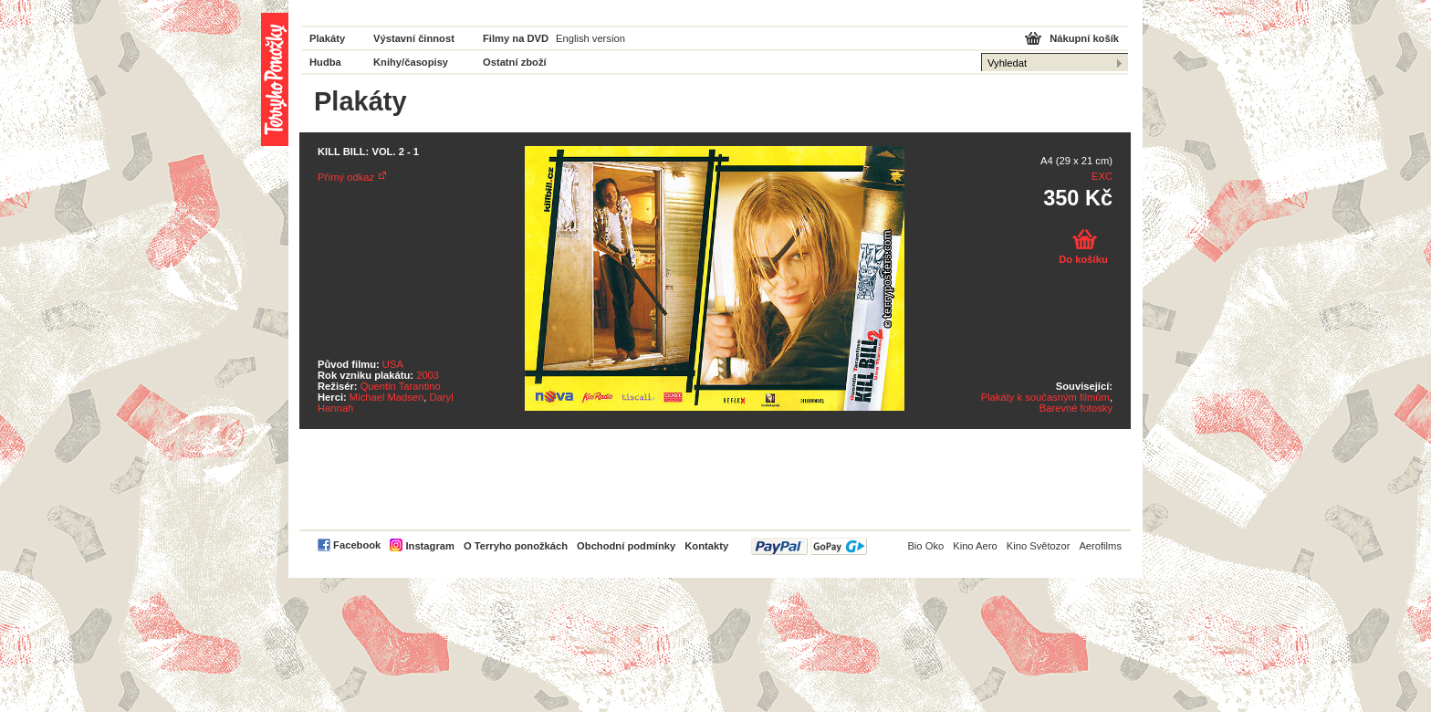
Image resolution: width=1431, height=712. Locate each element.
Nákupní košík (1084, 38)
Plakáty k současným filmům (1045, 397)
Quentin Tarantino (400, 386)
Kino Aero (975, 545)
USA (392, 364)
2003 (427, 375)
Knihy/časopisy (410, 62)
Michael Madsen (386, 397)
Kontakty (706, 545)
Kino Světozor (1039, 545)
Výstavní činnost (413, 38)
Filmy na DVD (515, 38)
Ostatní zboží (515, 62)
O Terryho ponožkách (516, 545)
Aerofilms (1100, 545)
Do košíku (1083, 259)
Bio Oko (925, 545)
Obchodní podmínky (626, 545)
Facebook (357, 544)
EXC (1102, 176)
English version (590, 38)
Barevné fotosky (1075, 408)
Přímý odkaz (346, 177)
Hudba (325, 62)
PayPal (809, 546)
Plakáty (327, 38)
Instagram (429, 545)
